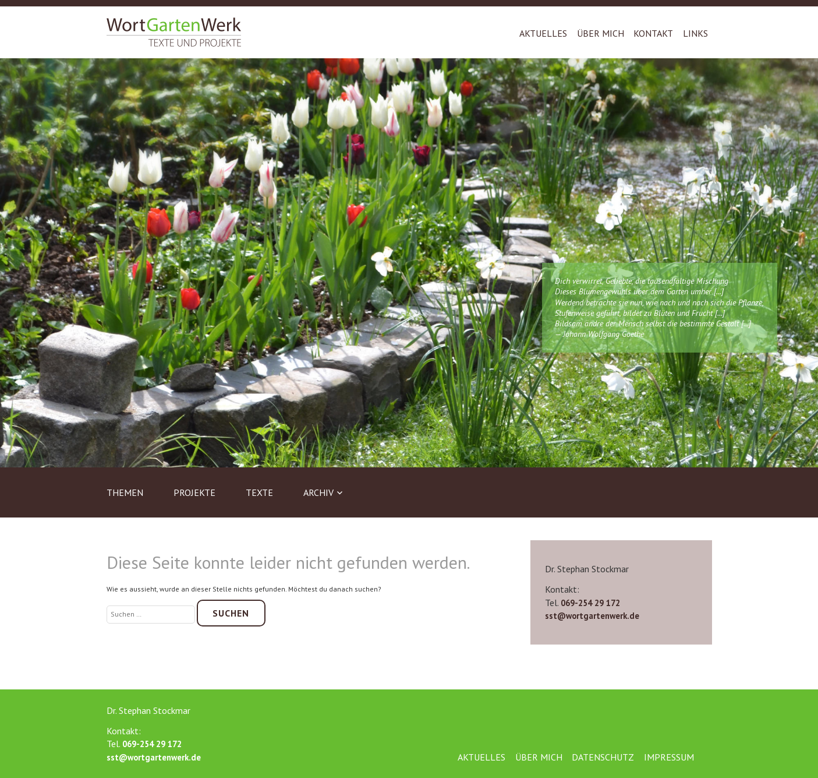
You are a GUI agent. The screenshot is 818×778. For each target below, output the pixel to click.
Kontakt (653, 33)
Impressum (669, 757)
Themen (125, 492)
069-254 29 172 (590, 602)
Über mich (600, 33)
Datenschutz (603, 757)
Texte (259, 492)
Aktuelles (543, 33)
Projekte (194, 492)
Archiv (318, 492)
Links (695, 33)
